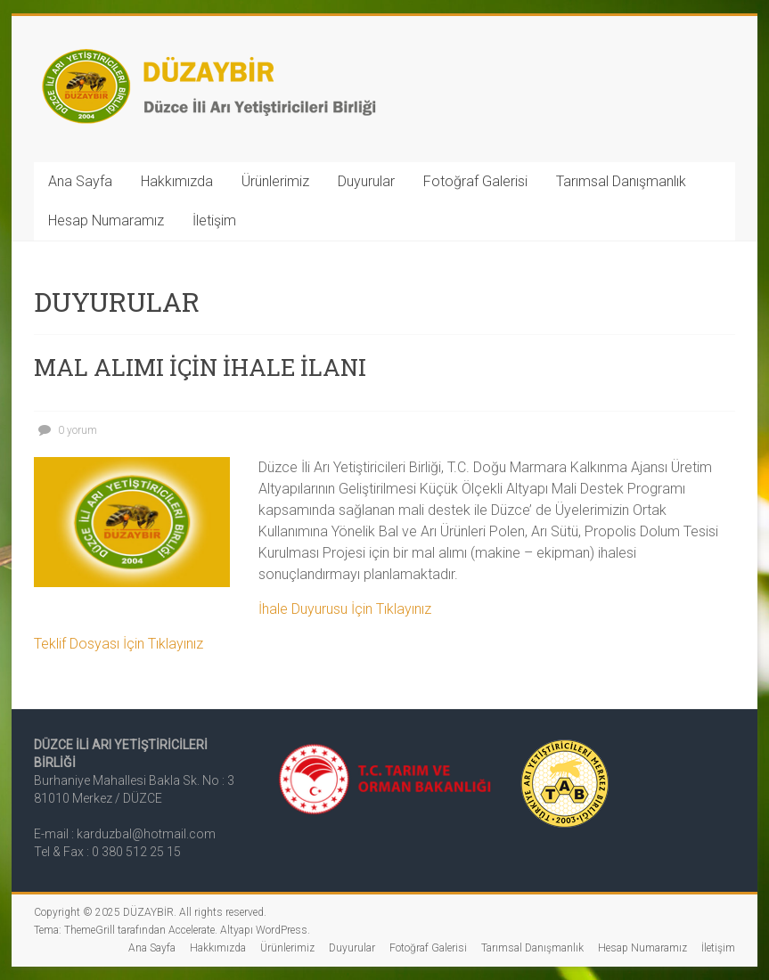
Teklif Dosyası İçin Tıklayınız (118, 643)
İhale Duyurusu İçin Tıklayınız (344, 608)
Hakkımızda (177, 181)
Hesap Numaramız (106, 220)
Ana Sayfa (80, 181)
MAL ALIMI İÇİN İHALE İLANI (200, 367)
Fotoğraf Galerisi (475, 181)
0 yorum (65, 430)
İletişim (214, 220)
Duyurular (366, 181)
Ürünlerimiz (275, 181)
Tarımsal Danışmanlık (621, 181)
